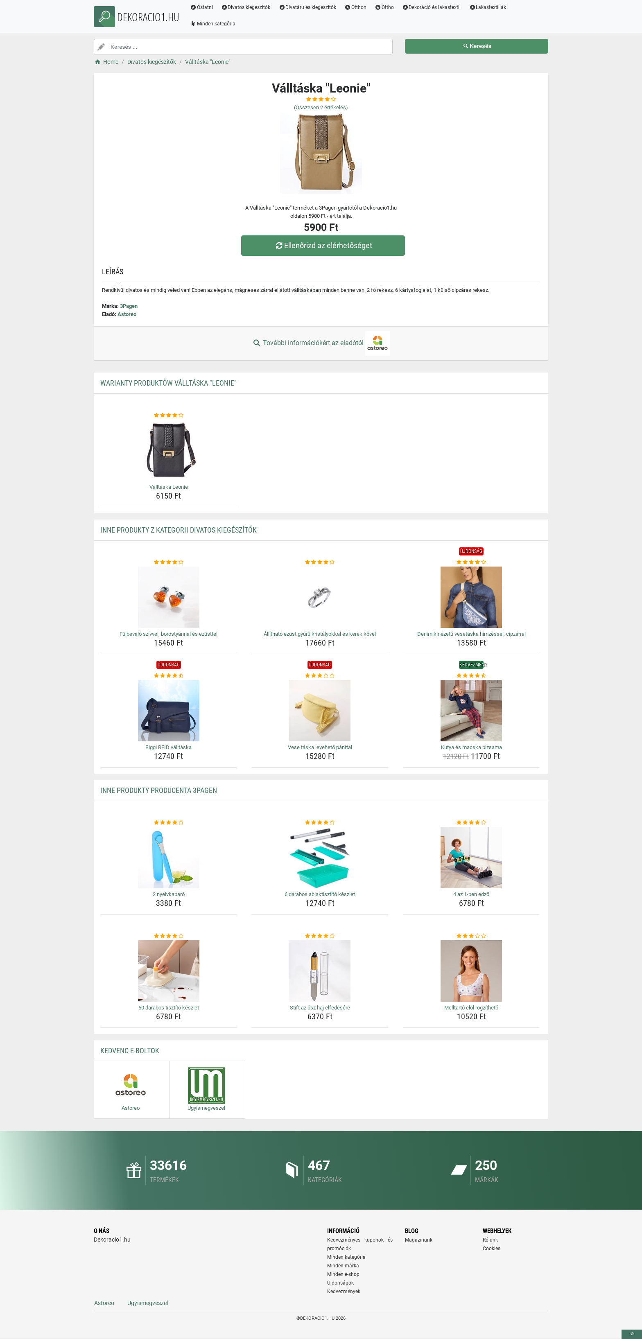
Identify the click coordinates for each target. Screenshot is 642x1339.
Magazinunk (418, 1240)
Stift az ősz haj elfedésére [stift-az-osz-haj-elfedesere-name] (320, 1008)
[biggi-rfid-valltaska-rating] (169, 676)
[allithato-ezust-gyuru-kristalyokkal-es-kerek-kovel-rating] (320, 562)
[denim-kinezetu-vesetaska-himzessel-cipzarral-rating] (471, 562)
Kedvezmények (343, 1291)
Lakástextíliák (487, 7)
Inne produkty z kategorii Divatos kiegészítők (178, 530)
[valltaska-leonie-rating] (169, 415)
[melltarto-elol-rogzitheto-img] (471, 971)
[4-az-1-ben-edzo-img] (471, 857)
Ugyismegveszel (147, 1303)
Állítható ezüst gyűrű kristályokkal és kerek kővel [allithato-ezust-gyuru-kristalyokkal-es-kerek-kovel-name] (320, 634)
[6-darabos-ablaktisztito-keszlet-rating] (320, 823)
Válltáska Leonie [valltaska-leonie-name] (168, 487)
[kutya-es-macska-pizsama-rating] (471, 676)
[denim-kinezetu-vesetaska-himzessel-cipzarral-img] (471, 597)
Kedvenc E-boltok (129, 1050)
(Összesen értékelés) (321, 107)
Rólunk (490, 1240)
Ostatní (201, 7)
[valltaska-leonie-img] (169, 450)
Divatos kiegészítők (246, 7)
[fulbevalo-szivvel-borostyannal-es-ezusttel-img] (169, 597)
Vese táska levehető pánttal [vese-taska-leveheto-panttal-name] (320, 747)
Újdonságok (340, 1283)
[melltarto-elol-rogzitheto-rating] (471, 936)
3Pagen (129, 306)
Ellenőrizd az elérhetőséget (323, 245)
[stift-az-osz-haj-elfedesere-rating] (320, 936)
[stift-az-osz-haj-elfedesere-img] (320, 971)
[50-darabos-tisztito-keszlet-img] (169, 971)
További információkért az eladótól (321, 343)
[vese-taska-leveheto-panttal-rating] (320, 676)
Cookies (491, 1248)
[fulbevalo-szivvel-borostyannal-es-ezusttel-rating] (169, 562)
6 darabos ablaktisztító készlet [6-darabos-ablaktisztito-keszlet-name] (320, 894)
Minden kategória (212, 24)
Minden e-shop (343, 1274)
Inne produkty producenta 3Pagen (158, 790)
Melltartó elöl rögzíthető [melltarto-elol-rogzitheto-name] (471, 1008)
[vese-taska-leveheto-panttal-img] (320, 710)
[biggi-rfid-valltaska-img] (169, 710)
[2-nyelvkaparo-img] (169, 857)
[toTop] (632, 1334)
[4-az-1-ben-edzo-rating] (471, 823)
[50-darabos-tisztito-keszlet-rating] (169, 936)
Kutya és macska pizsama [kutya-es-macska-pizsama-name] (471, 747)
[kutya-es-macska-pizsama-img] (471, 710)
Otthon (355, 7)
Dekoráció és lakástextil (431, 7)
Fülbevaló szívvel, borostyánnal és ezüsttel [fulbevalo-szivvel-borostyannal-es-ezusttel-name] (168, 634)
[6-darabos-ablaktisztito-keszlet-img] (320, 857)
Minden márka (343, 1266)
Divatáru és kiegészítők (308, 7)
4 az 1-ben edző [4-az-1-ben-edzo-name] (471, 894)
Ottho (384, 7)
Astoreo (127, 314)
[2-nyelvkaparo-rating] (169, 823)
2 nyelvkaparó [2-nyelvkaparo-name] (169, 894)
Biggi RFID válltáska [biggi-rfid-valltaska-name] (168, 747)
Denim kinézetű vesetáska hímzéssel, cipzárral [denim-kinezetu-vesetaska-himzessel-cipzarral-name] (471, 634)
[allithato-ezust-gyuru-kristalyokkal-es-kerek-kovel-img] (320, 597)
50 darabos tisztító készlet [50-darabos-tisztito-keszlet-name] (168, 1008)
